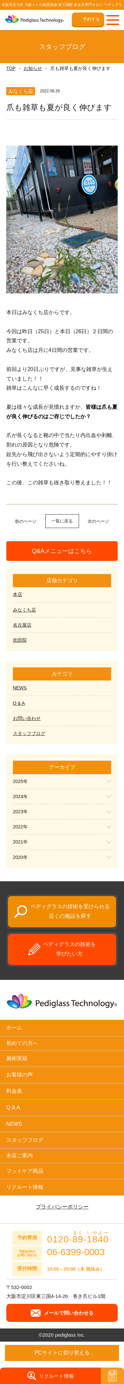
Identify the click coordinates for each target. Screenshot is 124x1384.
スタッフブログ (29, 733)
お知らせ (32, 68)
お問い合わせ (27, 718)
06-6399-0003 (75, 1252)
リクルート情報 (24, 1187)
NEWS (20, 687)
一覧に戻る (62, 521)
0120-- (78, 1237)
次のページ (98, 521)
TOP (11, 68)
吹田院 (20, 640)
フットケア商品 (24, 1171)
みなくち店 (24, 609)
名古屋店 (22, 625)
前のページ (25, 521)
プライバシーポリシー (62, 1207)
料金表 (14, 1091)
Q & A (19, 703)
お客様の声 (19, 1074)
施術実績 (16, 1058)
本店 (17, 594)
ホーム (14, 1027)
